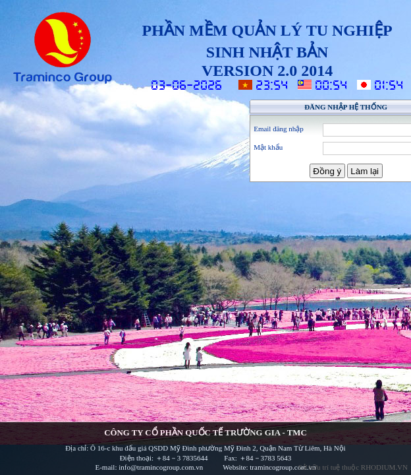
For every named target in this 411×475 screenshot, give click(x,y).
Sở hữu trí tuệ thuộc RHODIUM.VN (353, 467)
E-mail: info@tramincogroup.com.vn (150, 467)
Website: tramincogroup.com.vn (269, 467)
